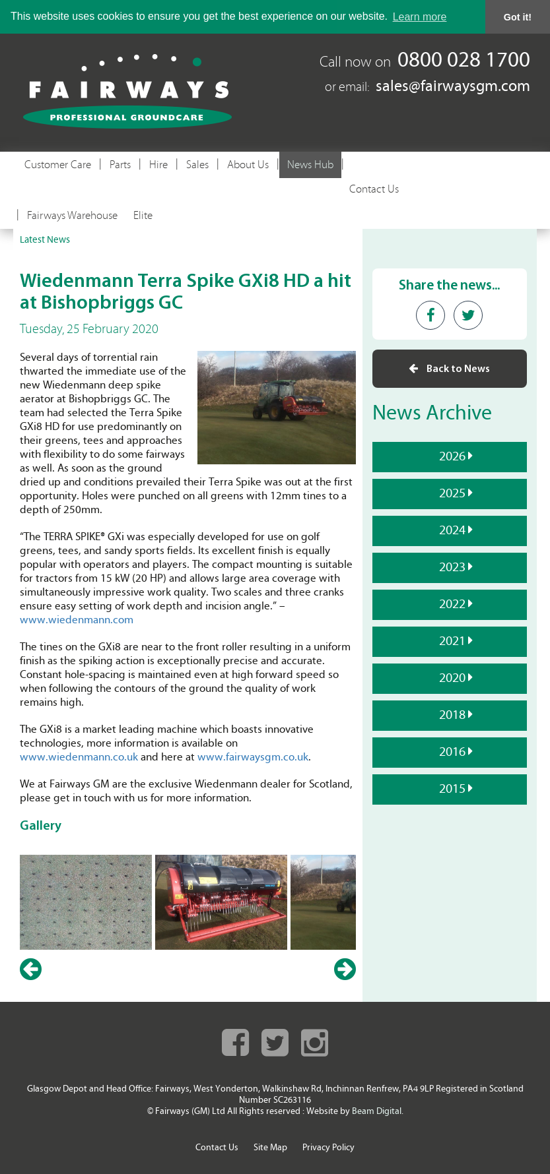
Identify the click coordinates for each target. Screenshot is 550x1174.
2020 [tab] (451, 677)
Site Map (270, 1148)
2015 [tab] (451, 788)
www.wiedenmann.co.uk (79, 757)
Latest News (45, 240)
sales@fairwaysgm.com (453, 87)
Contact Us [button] (374, 189)
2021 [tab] (451, 640)
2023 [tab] (451, 566)
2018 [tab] (451, 714)
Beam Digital (376, 1112)
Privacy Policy (328, 1148)
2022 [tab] (451, 603)
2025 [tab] (451, 492)
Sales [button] (197, 164)
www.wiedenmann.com (76, 620)
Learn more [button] (420, 16)
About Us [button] (248, 164)
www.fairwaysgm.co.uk (252, 757)
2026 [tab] (451, 455)
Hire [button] (158, 164)
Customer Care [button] (57, 164)
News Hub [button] (310, 164)
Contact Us (216, 1148)
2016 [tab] (451, 751)
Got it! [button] (518, 17)
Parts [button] (120, 164)
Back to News (449, 368)
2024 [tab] (451, 529)
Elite (143, 215)
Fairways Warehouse (72, 215)
